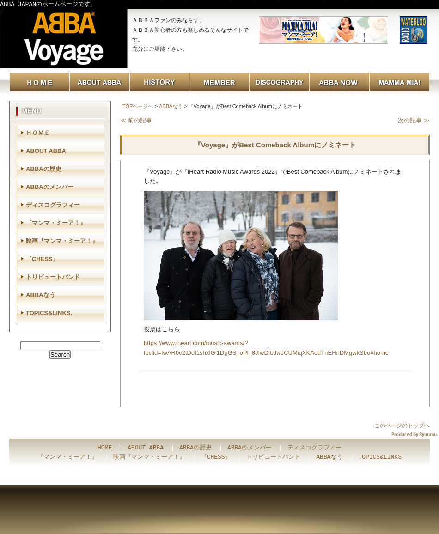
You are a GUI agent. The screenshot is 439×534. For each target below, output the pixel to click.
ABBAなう (171, 106)
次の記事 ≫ (414, 120)
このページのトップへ (402, 425)
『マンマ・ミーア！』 (56, 222)
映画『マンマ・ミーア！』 (62, 240)
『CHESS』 (42, 258)
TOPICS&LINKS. (49, 312)
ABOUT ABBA (46, 150)
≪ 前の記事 (136, 120)
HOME (105, 448)
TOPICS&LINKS (380, 457)
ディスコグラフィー (53, 204)
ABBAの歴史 (43, 168)
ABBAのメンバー (49, 186)
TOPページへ (137, 106)
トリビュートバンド (53, 276)
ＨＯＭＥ (38, 132)
